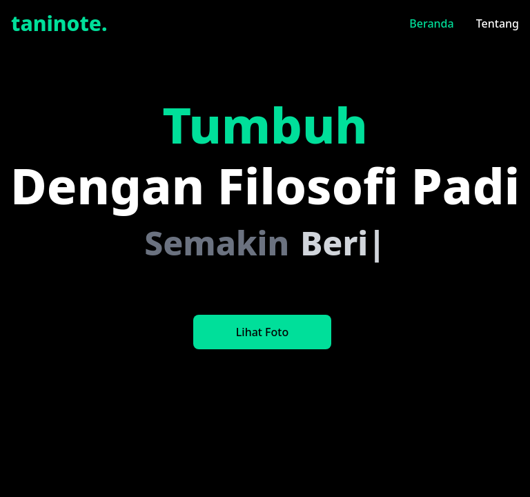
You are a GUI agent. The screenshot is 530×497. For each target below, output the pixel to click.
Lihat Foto (262, 332)
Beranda (431, 23)
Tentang (497, 23)
